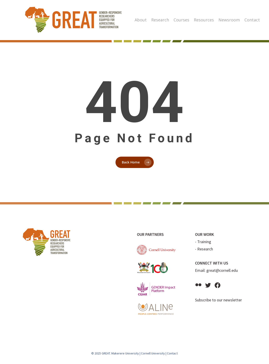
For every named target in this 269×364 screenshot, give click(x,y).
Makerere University (125, 353)
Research (205, 249)
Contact (172, 353)
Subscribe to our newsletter (218, 300)
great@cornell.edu (222, 270)
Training (204, 241)
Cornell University (153, 353)
